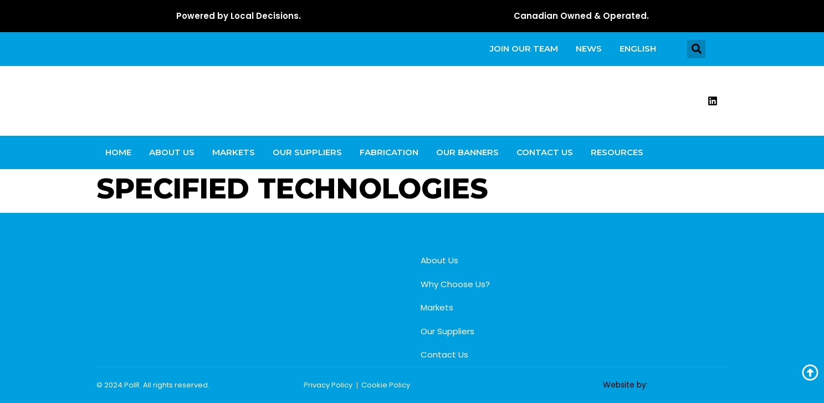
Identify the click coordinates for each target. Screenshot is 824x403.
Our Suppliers (307, 152)
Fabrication (389, 152)
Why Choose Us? (455, 284)
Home (118, 152)
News (589, 48)
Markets (233, 152)
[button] (696, 49)
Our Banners (467, 152)
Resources (617, 152)
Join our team (524, 48)
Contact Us (544, 152)
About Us (172, 152)
